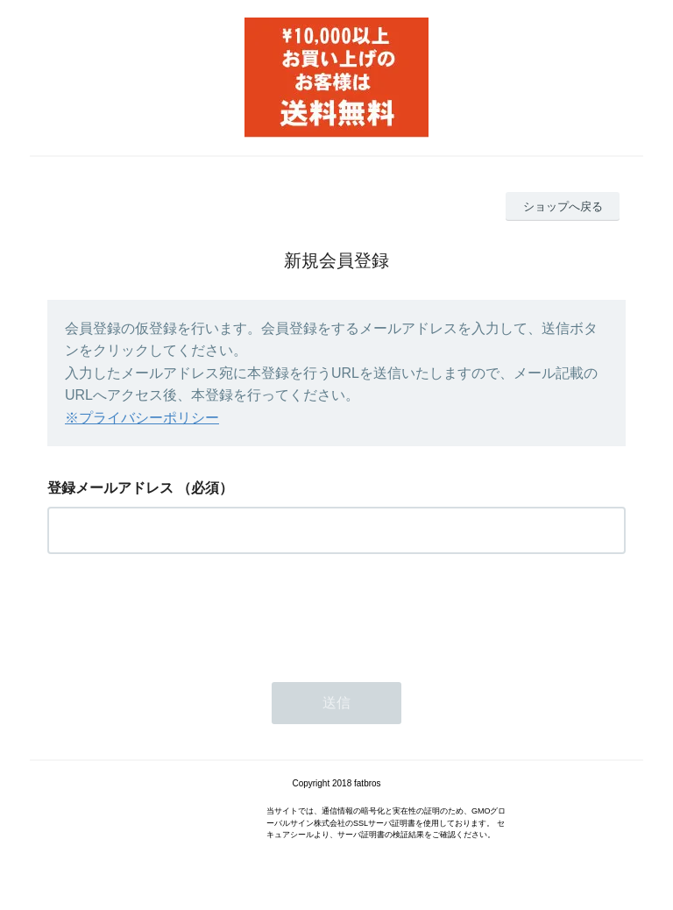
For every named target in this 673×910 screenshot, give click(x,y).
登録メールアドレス (110, 487)
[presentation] (180, 613)
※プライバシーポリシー (142, 417)
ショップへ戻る (563, 206)
